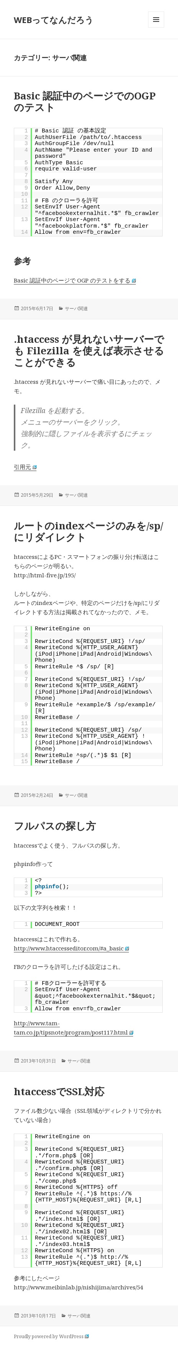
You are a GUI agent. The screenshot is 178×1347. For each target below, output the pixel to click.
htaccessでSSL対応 (59, 1091)
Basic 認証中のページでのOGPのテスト (85, 101)
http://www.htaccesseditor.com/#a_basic (71, 948)
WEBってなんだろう (54, 19)
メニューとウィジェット (156, 27)
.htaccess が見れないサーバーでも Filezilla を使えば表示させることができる (89, 350)
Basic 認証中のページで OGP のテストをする (75, 280)
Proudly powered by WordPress (51, 1336)
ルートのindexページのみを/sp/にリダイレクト (88, 531)
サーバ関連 (76, 308)
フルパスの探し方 (55, 826)
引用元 (25, 467)
